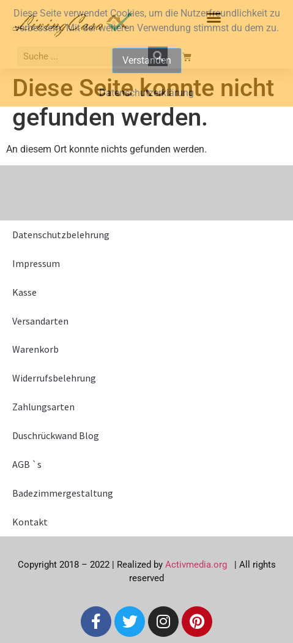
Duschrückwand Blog (55, 435)
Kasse (24, 292)
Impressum (36, 263)
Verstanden (146, 60)
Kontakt (30, 522)
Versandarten (40, 321)
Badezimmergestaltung (62, 493)
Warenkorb (35, 349)
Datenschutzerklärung (146, 93)
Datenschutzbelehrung (60, 234)
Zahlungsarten (43, 406)
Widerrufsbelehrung (54, 378)
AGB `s (27, 464)
